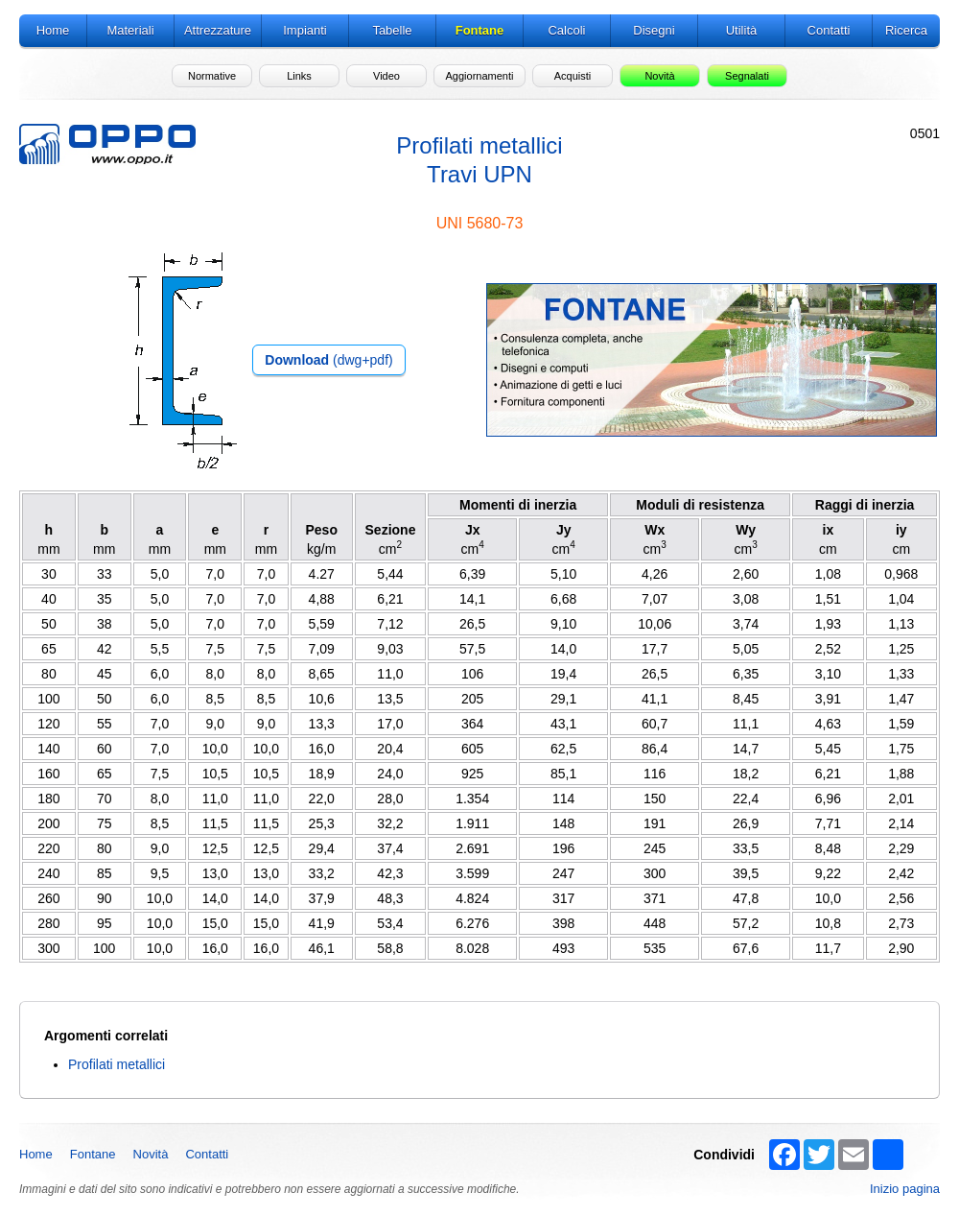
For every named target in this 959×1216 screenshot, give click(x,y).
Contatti (206, 1154)
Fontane (93, 1154)
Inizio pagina (905, 1188)
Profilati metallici (116, 1064)
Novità (151, 1154)
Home (36, 1154)
